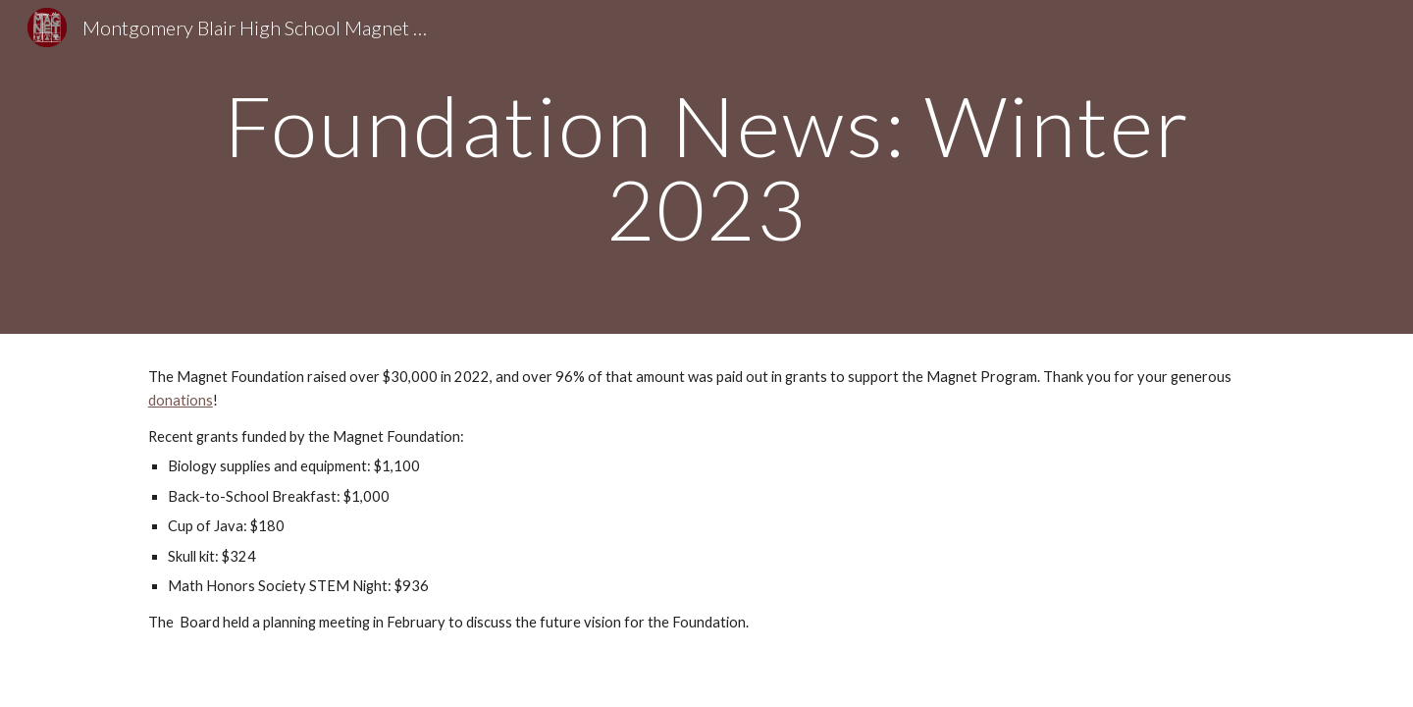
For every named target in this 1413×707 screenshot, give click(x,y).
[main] (706, 167)
